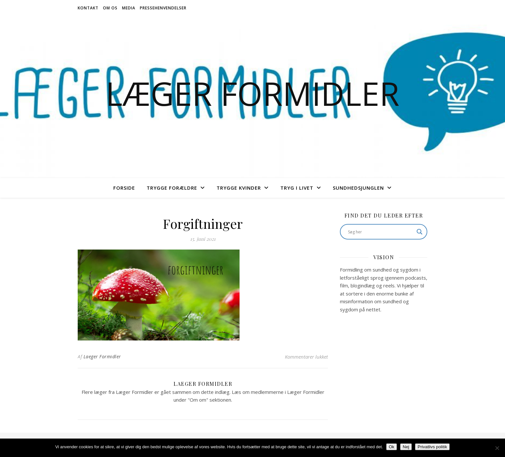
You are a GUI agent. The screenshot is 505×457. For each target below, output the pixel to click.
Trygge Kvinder (239, 187)
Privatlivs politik (432, 446)
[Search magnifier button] (419, 231)
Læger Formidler (252, 93)
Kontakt (88, 8)
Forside (124, 187)
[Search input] (380, 231)
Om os (110, 8)
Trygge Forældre (172, 187)
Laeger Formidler (102, 356)
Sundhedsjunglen (358, 187)
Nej (406, 446)
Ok (391, 446)
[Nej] (497, 448)
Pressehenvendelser (163, 8)
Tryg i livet (296, 187)
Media (128, 8)
